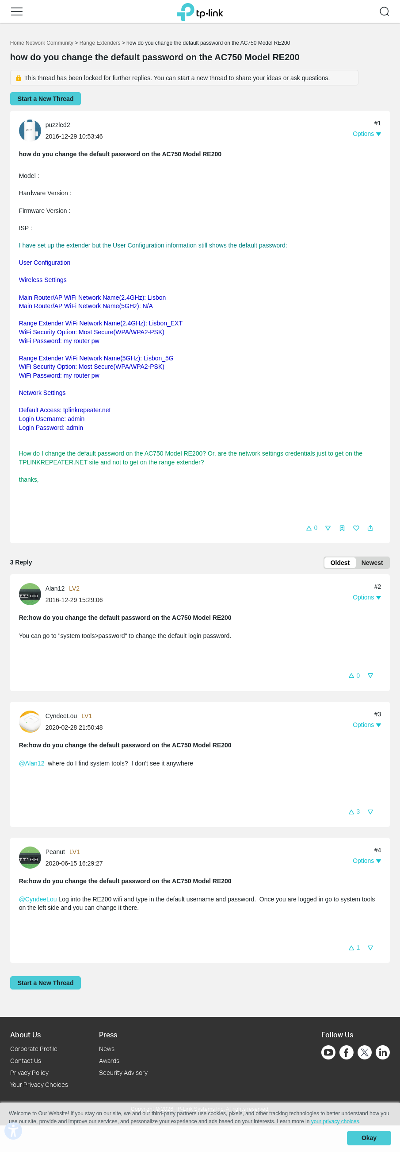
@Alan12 (32, 764)
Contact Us (25, 1060)
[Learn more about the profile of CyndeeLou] (32, 722)
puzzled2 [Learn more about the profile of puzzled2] (58, 124)
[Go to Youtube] (328, 1052)
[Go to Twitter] (365, 1053)
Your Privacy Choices (39, 1084)
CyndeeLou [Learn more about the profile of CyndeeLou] (61, 716)
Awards (109, 1060)
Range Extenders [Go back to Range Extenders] (100, 43)
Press (108, 1034)
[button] (16, 11)
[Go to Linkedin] (383, 1052)
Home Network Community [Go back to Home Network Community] (41, 43)
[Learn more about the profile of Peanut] (32, 858)
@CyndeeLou (38, 900)
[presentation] (30, 131)
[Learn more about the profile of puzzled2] (32, 130)
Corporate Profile (33, 1048)
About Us (25, 1034)
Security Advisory (123, 1072)
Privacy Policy (29, 1072)
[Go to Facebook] (346, 1052)
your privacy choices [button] (335, 1123)
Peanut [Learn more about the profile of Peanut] (55, 852)
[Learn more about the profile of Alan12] (32, 594)
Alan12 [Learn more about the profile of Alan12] (55, 589)
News (106, 1048)
